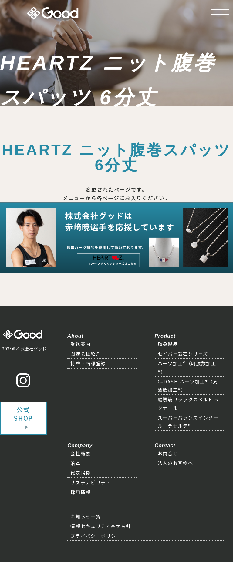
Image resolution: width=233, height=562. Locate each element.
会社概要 (80, 453)
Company (79, 445)
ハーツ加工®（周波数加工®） (187, 367)
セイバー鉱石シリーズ (183, 353)
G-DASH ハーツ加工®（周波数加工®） (188, 385)
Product (165, 336)
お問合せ (168, 453)
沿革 (75, 463)
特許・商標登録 (88, 363)
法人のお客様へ (175, 463)
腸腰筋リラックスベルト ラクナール (189, 403)
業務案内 (80, 343)
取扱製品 (168, 343)
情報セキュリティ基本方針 (100, 526)
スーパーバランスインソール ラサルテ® (188, 421)
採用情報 (80, 492)
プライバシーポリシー (95, 535)
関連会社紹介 (85, 353)
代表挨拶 (80, 472)
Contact (165, 445)
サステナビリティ (90, 482)
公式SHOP (23, 414)
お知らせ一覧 (85, 516)
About (75, 336)
